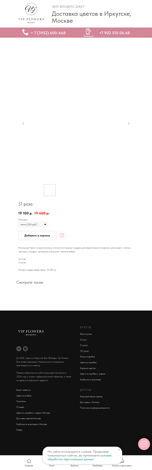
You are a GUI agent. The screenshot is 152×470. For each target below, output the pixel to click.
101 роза (84, 351)
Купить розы (86, 333)
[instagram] (25, 348)
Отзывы (20, 407)
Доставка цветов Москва (28, 418)
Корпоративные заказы (91, 396)
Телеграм (89, 36)
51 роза (84, 345)
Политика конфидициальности (95, 407)
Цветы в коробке (88, 362)
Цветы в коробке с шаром (92, 373)
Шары (19, 429)
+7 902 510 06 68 (114, 32)
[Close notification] (119, 450)
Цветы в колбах (23, 395)
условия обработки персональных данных (79, 457)
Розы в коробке (87, 356)
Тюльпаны (21, 401)
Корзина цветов (87, 368)
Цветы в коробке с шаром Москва (33, 412)
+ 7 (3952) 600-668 (48, 32)
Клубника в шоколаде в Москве (31, 424)
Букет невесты (23, 389)
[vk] (18, 348)
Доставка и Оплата (89, 402)
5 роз (84, 339)
